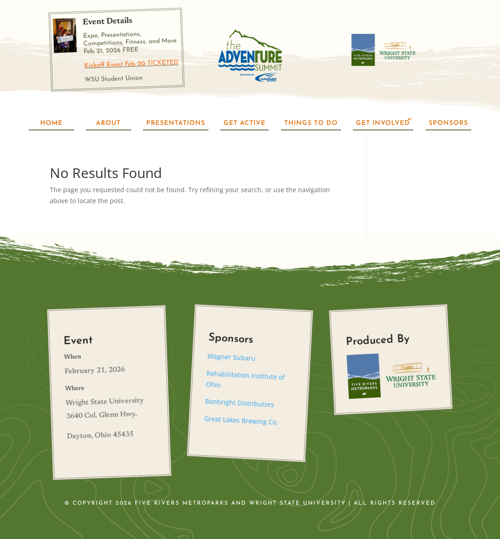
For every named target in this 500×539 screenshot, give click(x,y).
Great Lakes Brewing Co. (241, 420)
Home (51, 123)
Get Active (244, 123)
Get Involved (383, 123)
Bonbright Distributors (239, 403)
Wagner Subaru (231, 356)
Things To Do (311, 123)
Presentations (175, 123)
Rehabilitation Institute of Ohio (245, 379)
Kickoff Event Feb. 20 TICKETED (131, 64)
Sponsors (448, 123)
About (108, 123)
